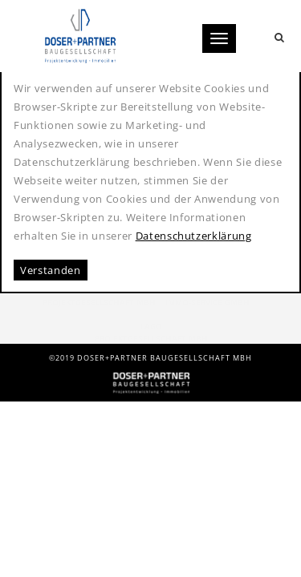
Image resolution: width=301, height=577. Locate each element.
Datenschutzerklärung (194, 235)
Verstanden (50, 270)
